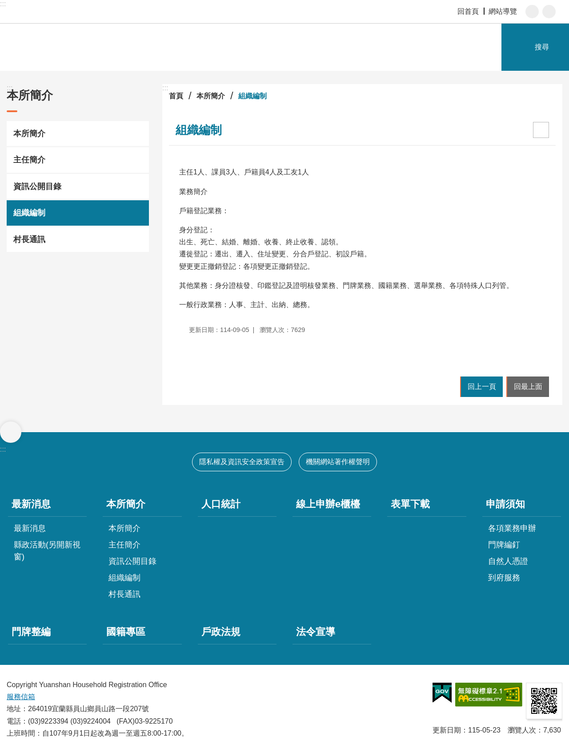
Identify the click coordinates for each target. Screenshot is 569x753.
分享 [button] (549, 11)
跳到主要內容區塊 (4, 4)
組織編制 (29, 212)
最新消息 (31, 504)
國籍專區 (125, 631)
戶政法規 (220, 631)
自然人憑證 (508, 561)
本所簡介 (30, 95)
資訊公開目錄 (37, 186)
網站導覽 (503, 11)
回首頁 (468, 11)
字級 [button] (532, 11)
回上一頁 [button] (482, 386)
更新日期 (447, 730)
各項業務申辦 (512, 528)
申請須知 (505, 504)
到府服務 (504, 577)
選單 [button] (10, 432)
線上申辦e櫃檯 (328, 504)
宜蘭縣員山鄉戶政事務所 (102, 47)
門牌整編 (31, 631)
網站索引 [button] (491, 47)
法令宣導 (315, 631)
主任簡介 (29, 159)
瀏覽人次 (522, 730)
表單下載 (410, 504)
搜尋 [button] (542, 47)
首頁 (176, 96)
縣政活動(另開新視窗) (47, 550)
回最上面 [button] (528, 386)
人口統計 (220, 504)
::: (3, 4)
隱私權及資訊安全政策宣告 (241, 462)
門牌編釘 (504, 544)
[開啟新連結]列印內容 (541, 130)
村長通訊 (29, 239)
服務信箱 (21, 696)
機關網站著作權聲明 (338, 462)
